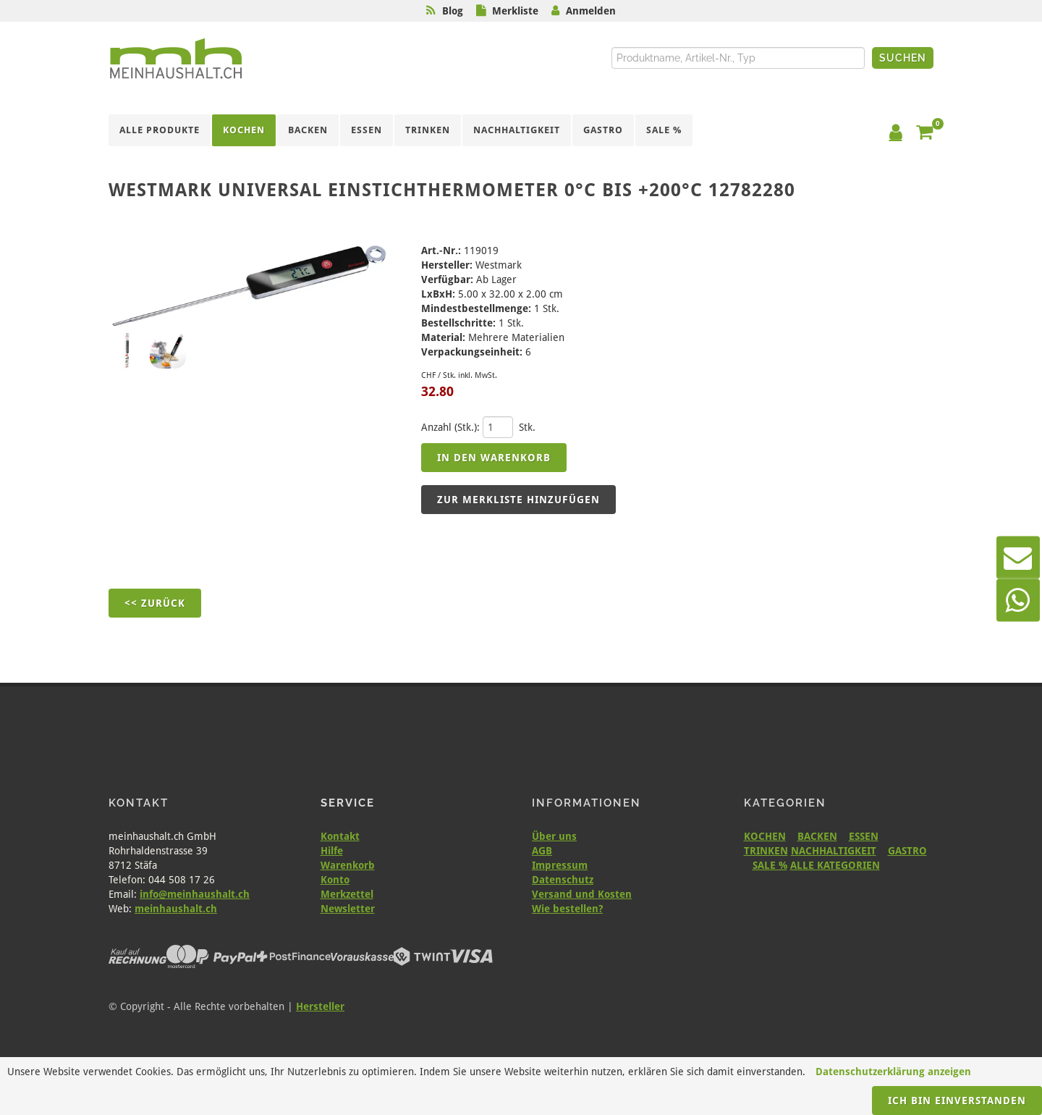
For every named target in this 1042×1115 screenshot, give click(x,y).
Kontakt (340, 836)
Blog (452, 11)
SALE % (770, 865)
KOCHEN (765, 836)
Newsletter (348, 908)
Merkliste (515, 11)
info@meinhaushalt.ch (195, 894)
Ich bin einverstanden (957, 1100)
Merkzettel (347, 894)
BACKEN (817, 836)
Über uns (554, 836)
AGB (542, 851)
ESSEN (863, 836)
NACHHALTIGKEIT (833, 851)
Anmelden (591, 11)
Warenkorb (348, 865)
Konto (335, 879)
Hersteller (320, 1006)
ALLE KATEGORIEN (835, 865)
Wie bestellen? (567, 908)
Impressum (560, 865)
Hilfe (332, 851)
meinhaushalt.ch (176, 908)
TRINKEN (766, 851)
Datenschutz (562, 879)
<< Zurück (154, 603)
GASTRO (907, 851)
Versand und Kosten (582, 894)
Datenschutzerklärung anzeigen (893, 1071)
